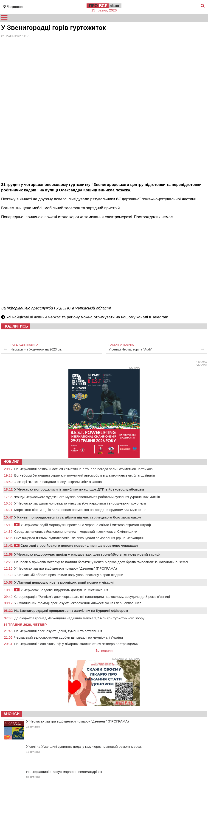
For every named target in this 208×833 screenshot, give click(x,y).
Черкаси (15, 7)
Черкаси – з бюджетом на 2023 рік (36, 349)
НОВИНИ (11, 461)
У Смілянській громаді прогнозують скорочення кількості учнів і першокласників (77, 603)
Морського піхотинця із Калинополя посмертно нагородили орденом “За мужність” (80, 510)
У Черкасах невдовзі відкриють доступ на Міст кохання (61, 590)
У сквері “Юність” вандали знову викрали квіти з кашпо (58, 482)
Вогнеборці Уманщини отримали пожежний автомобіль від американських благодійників (84, 475)
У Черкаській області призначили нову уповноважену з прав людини (68, 575)
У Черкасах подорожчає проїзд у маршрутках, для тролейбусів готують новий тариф (87, 554)
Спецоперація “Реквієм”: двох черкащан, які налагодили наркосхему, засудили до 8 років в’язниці (92, 597)
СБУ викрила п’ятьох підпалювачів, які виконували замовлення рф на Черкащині (78, 538)
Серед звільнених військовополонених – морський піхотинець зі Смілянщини (75, 531)
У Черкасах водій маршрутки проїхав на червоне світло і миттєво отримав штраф (82, 525)
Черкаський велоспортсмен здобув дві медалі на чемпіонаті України (68, 637)
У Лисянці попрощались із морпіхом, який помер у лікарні (64, 582)
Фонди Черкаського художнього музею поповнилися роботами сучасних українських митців (87, 497)
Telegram (160, 317)
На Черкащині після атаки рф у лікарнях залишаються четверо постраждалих (76, 644)
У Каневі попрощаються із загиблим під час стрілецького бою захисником (77, 517)
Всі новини (104, 650)
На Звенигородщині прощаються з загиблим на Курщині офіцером (71, 610)
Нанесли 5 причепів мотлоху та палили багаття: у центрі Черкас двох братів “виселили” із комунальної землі (101, 562)
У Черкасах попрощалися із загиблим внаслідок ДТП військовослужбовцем (79, 489)
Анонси (11, 714)
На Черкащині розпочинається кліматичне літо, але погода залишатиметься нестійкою (83, 469)
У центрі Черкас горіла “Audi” (130, 349)
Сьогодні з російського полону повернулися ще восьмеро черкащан (76, 545)
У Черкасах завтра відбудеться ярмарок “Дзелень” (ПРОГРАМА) (65, 568)
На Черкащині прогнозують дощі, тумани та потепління (58, 631)
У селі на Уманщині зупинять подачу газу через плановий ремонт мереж (84, 746)
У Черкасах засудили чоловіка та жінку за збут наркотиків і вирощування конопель (80, 503)
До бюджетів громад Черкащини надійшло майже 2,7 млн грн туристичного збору (79, 618)
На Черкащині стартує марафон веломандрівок (64, 772)
